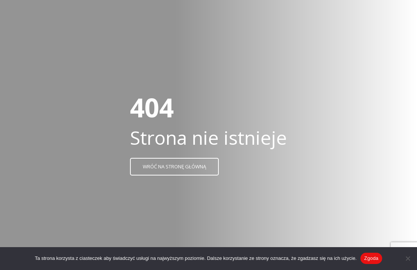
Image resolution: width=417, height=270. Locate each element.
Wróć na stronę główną (174, 166)
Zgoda (371, 258)
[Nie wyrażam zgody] (407, 258)
